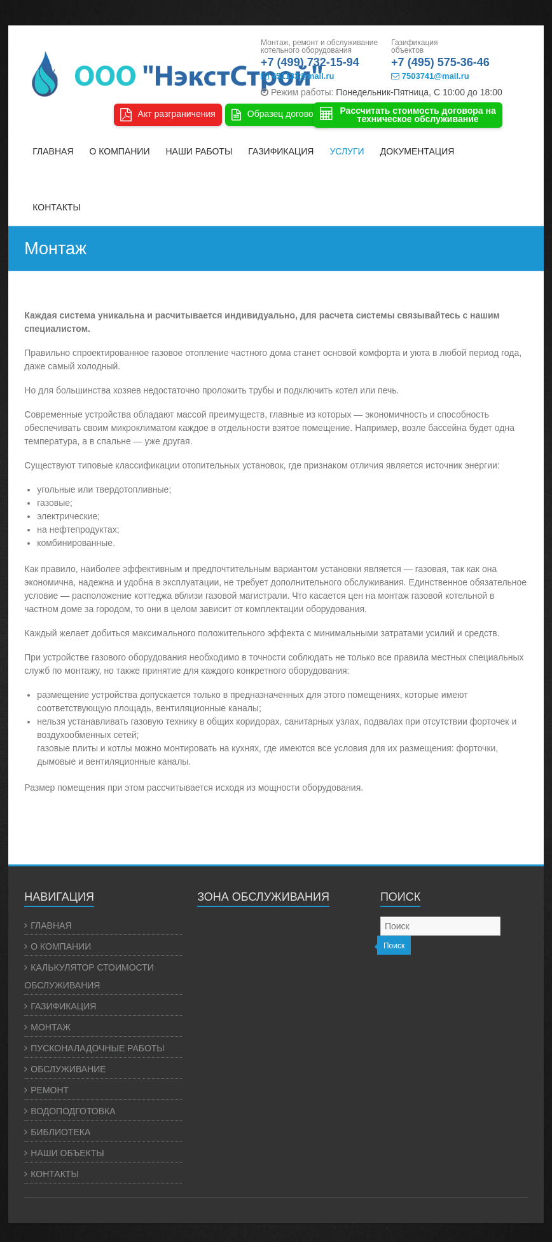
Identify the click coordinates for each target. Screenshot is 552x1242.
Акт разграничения (168, 114)
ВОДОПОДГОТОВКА (73, 1111)
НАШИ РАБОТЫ (198, 151)
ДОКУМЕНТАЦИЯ (417, 151)
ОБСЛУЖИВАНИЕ (68, 1069)
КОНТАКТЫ (56, 207)
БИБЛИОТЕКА (60, 1132)
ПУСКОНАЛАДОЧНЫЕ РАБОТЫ (97, 1048)
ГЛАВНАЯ (52, 151)
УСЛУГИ (346, 151)
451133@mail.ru (297, 76)
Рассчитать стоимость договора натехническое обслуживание (407, 115)
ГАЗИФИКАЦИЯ (281, 151)
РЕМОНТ (50, 1090)
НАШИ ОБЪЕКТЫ (67, 1153)
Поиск (393, 945)
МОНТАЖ (51, 1027)
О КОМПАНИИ (120, 151)
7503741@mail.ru (430, 76)
